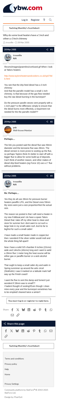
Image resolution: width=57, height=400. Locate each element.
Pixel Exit (18, 397)
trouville (9, 42)
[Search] (50, 20)
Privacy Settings (12, 384)
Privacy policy (11, 364)
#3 (51, 176)
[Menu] (7, 20)
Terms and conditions (14, 358)
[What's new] (44, 20)
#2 (51, 121)
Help (7, 369)
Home (7, 374)
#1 (51, 49)
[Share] (47, 49)
